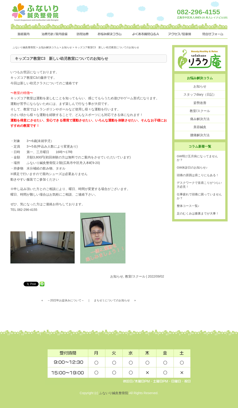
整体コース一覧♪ (188, 206)
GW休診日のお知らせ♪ (192, 167)
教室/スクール (135, 276)
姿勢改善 (199, 103)
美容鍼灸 (199, 127)
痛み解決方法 (200, 119)
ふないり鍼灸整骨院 (24, 47)
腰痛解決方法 (200, 135)
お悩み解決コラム (49, 47)
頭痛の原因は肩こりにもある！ (198, 175)
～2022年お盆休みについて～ (65, 300)
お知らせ (67, 47)
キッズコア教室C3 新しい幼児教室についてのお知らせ (61, 58)
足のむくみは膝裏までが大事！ (198, 213)
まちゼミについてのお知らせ (112, 300)
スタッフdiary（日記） (199, 94)
